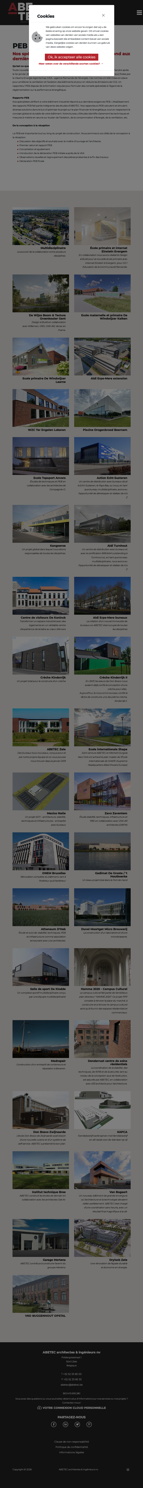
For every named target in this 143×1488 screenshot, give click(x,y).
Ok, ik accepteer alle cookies (71, 57)
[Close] (103, 15)
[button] (71, 63)
